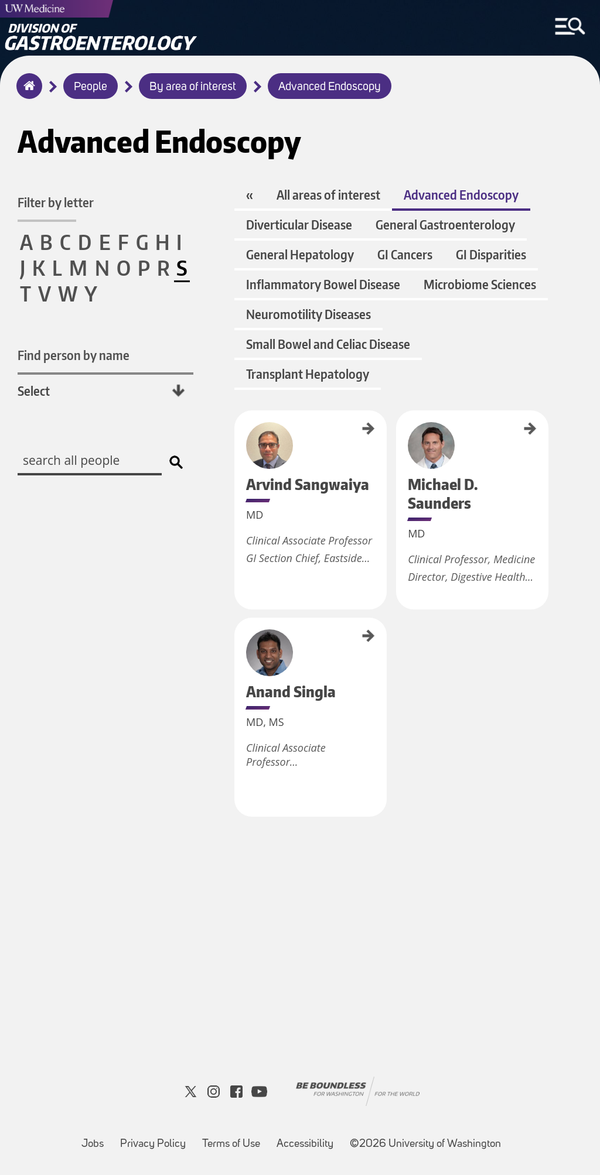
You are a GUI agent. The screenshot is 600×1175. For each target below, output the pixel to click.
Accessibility (308, 1138)
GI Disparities (491, 254)
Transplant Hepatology (307, 374)
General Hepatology (300, 254)
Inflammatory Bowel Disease (323, 284)
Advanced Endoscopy (329, 87)
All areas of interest (328, 195)
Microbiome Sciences (480, 284)
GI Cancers (404, 254)
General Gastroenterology (445, 224)
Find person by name (73, 355)
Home (26, 93)
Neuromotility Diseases (308, 314)
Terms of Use (234, 1138)
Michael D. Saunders (400, 438)
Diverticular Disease (299, 224)
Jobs (96, 1138)
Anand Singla (238, 635)
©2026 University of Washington (425, 1144)
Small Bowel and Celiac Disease (328, 344)
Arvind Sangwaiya (238, 434)
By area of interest (192, 87)
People (90, 87)
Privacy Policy (156, 1138)
